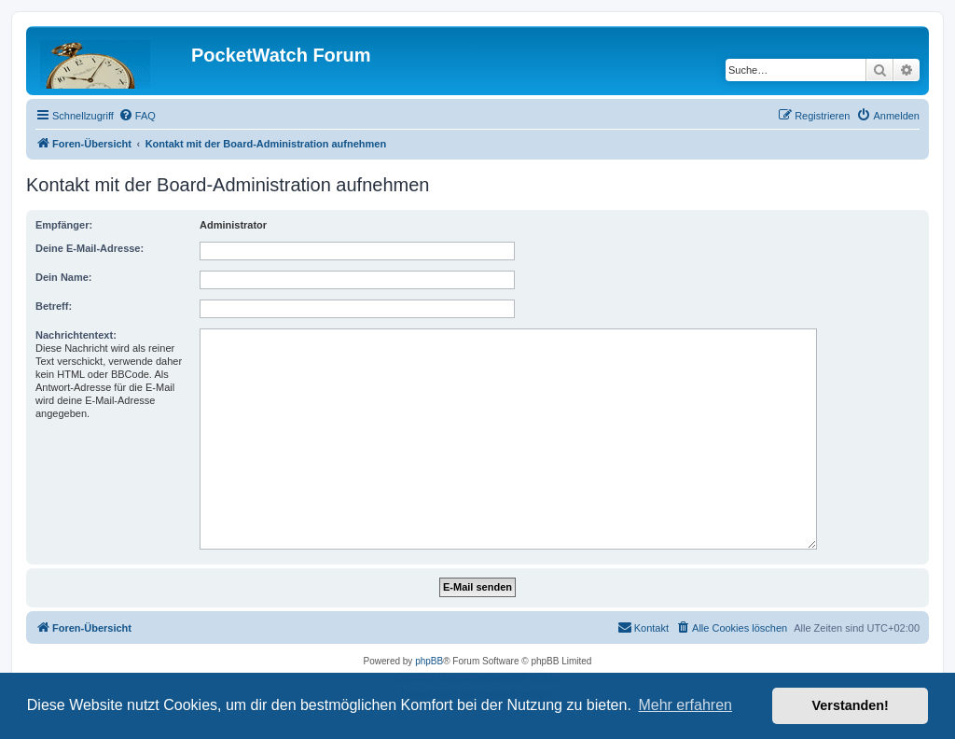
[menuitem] (137, 116)
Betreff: (53, 306)
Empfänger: (63, 224)
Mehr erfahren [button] (685, 705)
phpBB (429, 661)
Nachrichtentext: (76, 335)
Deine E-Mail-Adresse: (89, 248)
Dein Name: (63, 277)
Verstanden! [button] (850, 705)
